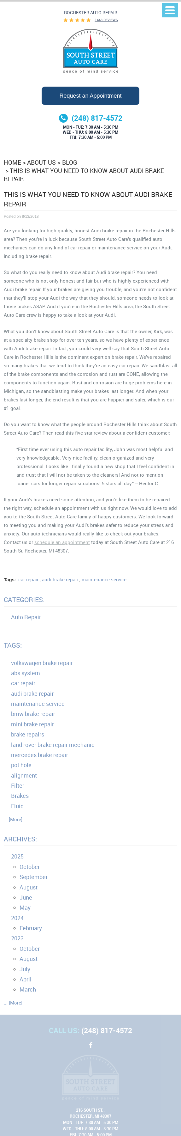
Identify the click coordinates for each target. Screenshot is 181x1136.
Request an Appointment (90, 96)
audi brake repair (60, 579)
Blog (69, 162)
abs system (25, 673)
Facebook (90, 1048)
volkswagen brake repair (42, 663)
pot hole (21, 765)
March (28, 989)
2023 (17, 938)
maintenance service (104, 579)
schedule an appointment (62, 542)
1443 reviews (106, 20)
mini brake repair (32, 724)
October (30, 866)
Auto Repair (26, 617)
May (25, 907)
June (26, 897)
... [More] (13, 819)
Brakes (20, 795)
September (34, 877)
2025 (17, 856)
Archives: (20, 838)
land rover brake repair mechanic (53, 744)
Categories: (24, 599)
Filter (17, 785)
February (31, 928)
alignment (24, 775)
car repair (28, 579)
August (29, 887)
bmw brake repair (33, 714)
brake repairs (27, 734)
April (26, 979)
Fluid (17, 806)
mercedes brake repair (39, 755)
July (25, 969)
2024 (17, 918)
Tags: (13, 645)
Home (12, 162)
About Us (41, 162)
